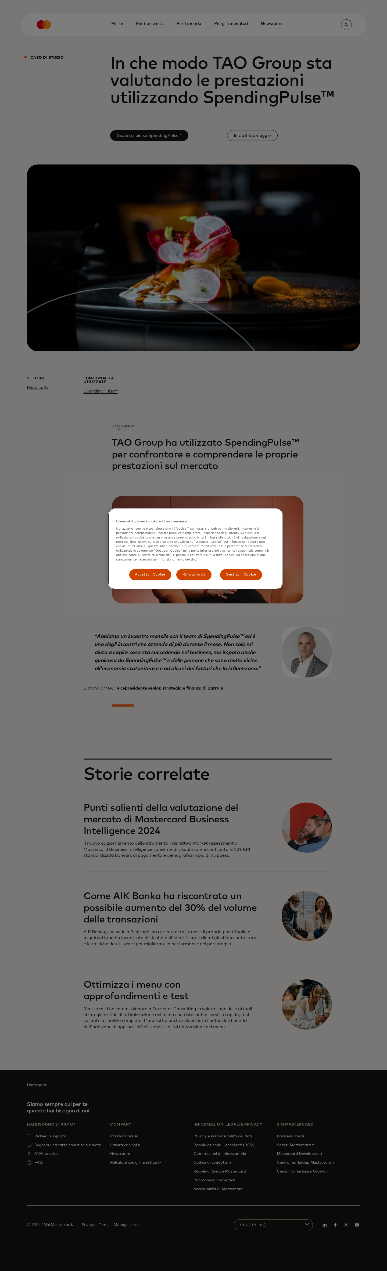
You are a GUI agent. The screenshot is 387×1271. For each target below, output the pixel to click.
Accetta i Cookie (150, 574)
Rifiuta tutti (193, 574)
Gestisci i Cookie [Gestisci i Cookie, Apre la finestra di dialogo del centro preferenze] (241, 574)
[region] (195, 548)
